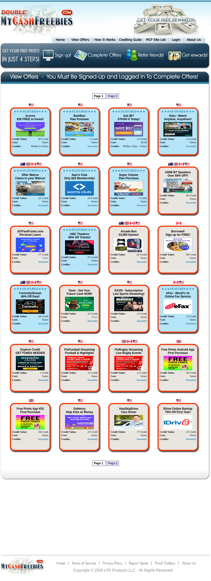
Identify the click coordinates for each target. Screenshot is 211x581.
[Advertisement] (105, 517)
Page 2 (112, 96)
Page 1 (99, 96)
